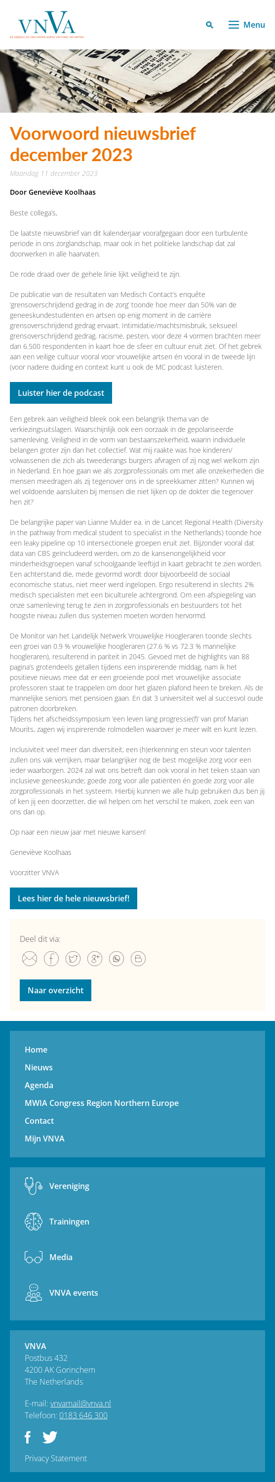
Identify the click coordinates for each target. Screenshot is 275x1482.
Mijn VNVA (45, 1139)
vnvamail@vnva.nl (80, 1403)
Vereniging (69, 1186)
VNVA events (73, 1292)
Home (36, 1050)
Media (61, 1257)
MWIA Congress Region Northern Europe (102, 1103)
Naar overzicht (55, 990)
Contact (39, 1121)
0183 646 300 (83, 1415)
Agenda (39, 1085)
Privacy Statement (56, 1458)
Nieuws (39, 1067)
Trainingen (69, 1221)
